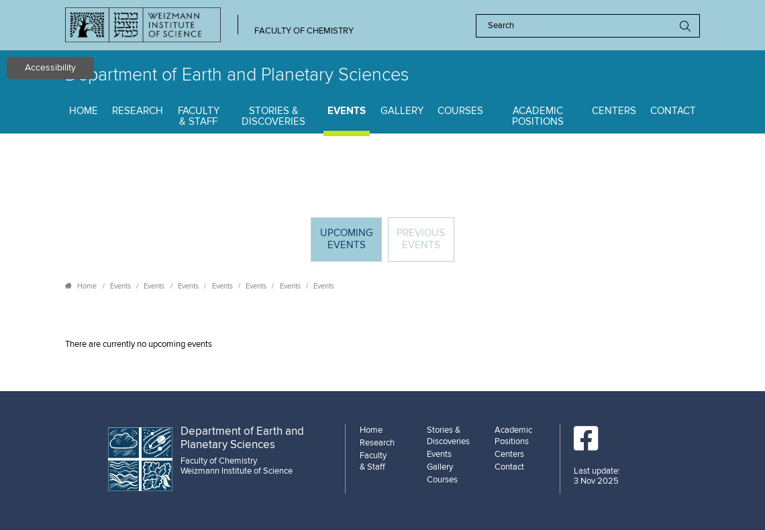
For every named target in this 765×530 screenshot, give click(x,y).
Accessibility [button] (50, 68)
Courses (460, 111)
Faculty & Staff (198, 117)
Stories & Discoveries (273, 117)
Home (83, 111)
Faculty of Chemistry (304, 31)
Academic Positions (538, 117)
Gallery (401, 111)
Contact (673, 111)
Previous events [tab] (421, 239)
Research (137, 111)
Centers (614, 111)
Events (346, 111)
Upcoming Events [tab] (350, 244)
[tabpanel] (382, 344)
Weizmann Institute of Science (237, 471)
